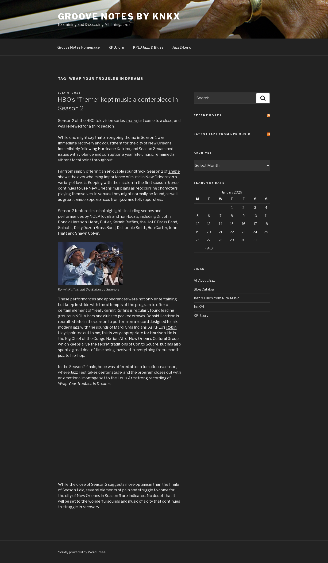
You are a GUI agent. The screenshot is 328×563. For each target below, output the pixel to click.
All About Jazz (204, 280)
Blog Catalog (204, 289)
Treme (174, 171)
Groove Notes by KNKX (119, 16)
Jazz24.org (181, 47)
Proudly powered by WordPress (81, 552)
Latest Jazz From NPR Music (222, 134)
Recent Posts (208, 115)
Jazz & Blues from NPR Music (216, 298)
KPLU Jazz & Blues (148, 47)
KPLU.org (116, 47)
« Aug (209, 248)
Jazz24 (199, 307)
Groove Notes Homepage (78, 47)
